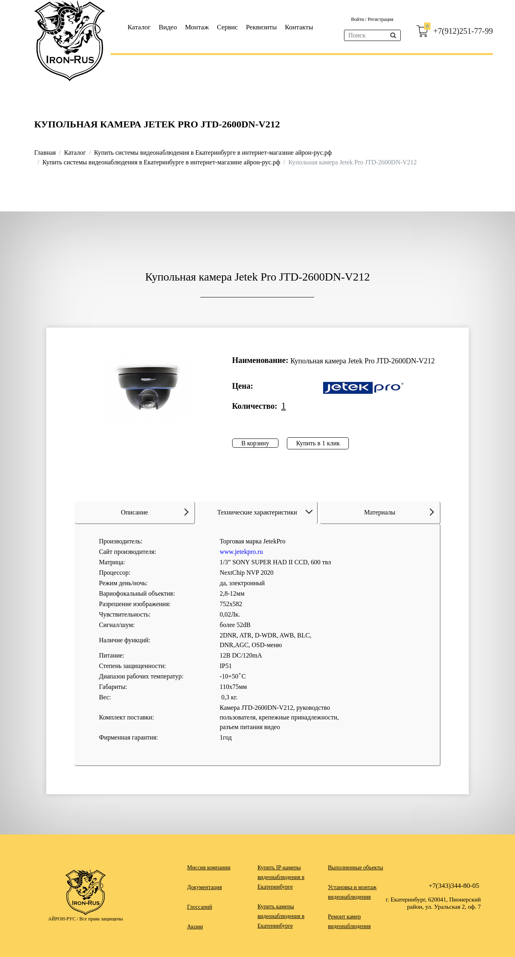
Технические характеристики (266, 512)
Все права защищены (101, 919)
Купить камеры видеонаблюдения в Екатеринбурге (281, 916)
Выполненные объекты (355, 868)
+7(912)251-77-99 (463, 31)
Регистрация (380, 19)
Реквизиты (261, 27)
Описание (155, 511)
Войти (358, 19)
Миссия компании (209, 868)
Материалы (399, 511)
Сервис (227, 27)
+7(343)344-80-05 (453, 885)
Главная (45, 152)
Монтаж (197, 27)
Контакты (299, 27)
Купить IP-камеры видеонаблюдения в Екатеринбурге (281, 877)
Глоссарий (199, 907)
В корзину (255, 443)
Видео (168, 27)
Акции (195, 927)
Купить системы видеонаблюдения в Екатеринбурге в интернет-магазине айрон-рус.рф (213, 152)
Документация (204, 887)
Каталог (139, 27)
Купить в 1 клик (318, 443)
